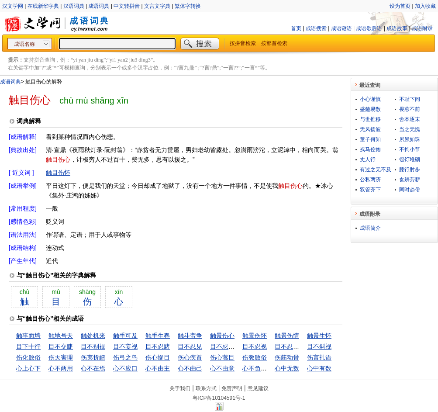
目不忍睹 (157, 346)
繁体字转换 (188, 6)
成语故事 (396, 28)
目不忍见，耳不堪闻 (237, 346)
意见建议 (258, 388)
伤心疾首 (190, 357)
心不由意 (222, 368)
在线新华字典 (43, 6)
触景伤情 (287, 335)
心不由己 (190, 368)
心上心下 (28, 368)
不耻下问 (409, 99)
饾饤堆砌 (409, 159)
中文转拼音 (127, 6)
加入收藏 (425, 6)
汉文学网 (12, 6)
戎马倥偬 (370, 149)
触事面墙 (28, 335)
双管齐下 (370, 190)
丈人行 (368, 159)
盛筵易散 (370, 109)
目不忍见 (190, 346)
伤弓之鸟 (125, 357)
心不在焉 (93, 368)
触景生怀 (319, 335)
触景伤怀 (254, 335)
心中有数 (319, 368)
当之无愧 (409, 129)
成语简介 (370, 228)
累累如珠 (409, 139)
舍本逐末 (409, 119)
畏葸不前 (409, 109)
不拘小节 (409, 149)
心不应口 (125, 368)
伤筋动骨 (287, 357)
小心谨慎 (370, 99)
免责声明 (231, 388)
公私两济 (370, 180)
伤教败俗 (254, 357)
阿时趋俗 (409, 190)
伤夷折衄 (93, 357)
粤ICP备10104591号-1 (219, 398)
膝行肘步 (409, 169)
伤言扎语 (319, 357)
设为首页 (400, 6)
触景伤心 (222, 335)
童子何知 (370, 139)
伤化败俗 (28, 357)
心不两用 (60, 368)
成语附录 (422, 28)
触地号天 (60, 335)
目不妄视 (125, 346)
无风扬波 (370, 129)
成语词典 (98, 6)
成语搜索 (316, 28)
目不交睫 (60, 346)
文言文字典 (157, 6)
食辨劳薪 (409, 180)
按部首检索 (274, 43)
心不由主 (157, 368)
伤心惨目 (157, 357)
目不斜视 (319, 346)
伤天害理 (60, 357)
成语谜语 (341, 28)
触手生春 (157, 335)
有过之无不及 (375, 169)
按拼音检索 (243, 43)
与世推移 (370, 119)
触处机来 (93, 335)
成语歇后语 (369, 28)
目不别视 (93, 346)
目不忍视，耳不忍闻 (302, 346)
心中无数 (287, 368)
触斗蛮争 (190, 335)
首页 (296, 28)
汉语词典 (73, 6)
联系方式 (206, 388)
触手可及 (125, 335)
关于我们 (179, 388)
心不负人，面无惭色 (269, 368)
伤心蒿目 (222, 357)
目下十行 (28, 346)
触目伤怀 (58, 172)
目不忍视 (254, 346)
